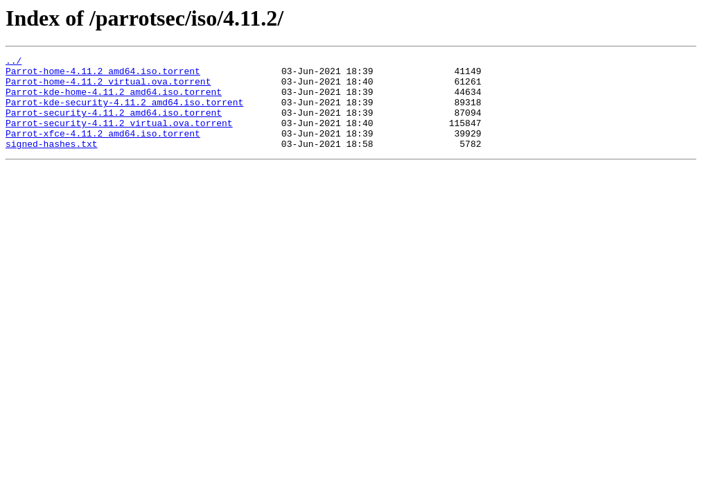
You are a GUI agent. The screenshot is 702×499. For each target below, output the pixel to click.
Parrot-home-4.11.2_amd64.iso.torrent (103, 75)
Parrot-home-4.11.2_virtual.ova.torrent (108, 87)
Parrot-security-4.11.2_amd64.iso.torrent (114, 125)
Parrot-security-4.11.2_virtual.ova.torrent (119, 137)
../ (13, 62)
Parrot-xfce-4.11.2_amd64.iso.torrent (103, 149)
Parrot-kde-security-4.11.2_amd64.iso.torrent (124, 112)
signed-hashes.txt (52, 162)
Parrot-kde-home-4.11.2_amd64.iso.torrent (114, 100)
